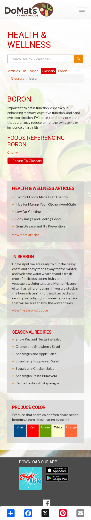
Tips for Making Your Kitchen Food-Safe (46, 204)
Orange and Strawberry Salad (38, 346)
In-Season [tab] (31, 71)
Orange (71, 427)
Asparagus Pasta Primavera (36, 376)
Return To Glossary (25, 161)
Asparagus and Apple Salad (36, 354)
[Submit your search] (78, 59)
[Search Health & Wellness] (40, 59)
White (58, 427)
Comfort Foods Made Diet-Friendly (42, 197)
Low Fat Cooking (28, 211)
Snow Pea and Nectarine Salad (38, 339)
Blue (20, 427)
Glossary (17, 78)
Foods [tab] (62, 71)
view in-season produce (30, 310)
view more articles (26, 235)
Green (45, 427)
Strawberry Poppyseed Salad (37, 361)
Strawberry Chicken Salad (35, 368)
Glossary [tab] (48, 71)
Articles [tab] (14, 71)
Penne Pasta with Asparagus (37, 383)
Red (32, 427)
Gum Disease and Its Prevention (40, 226)
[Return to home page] (45, 9)
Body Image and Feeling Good (38, 219)
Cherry (12, 152)
